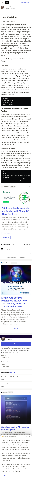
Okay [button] (4, 475)
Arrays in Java (16, 385)
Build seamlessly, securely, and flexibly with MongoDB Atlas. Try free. (15, 211)
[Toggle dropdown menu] (29, 186)
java (3, 21)
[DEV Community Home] (7, 2)
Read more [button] (16, 328)
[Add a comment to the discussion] (17, 251)
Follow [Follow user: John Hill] (16, 344)
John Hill (8, 7)
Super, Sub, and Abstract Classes (16, 378)
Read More (6, 237)
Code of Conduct (11, 257)
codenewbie (10, 21)
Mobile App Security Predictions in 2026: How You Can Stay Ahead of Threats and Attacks (14, 302)
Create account (25, 2)
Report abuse (21, 257)
